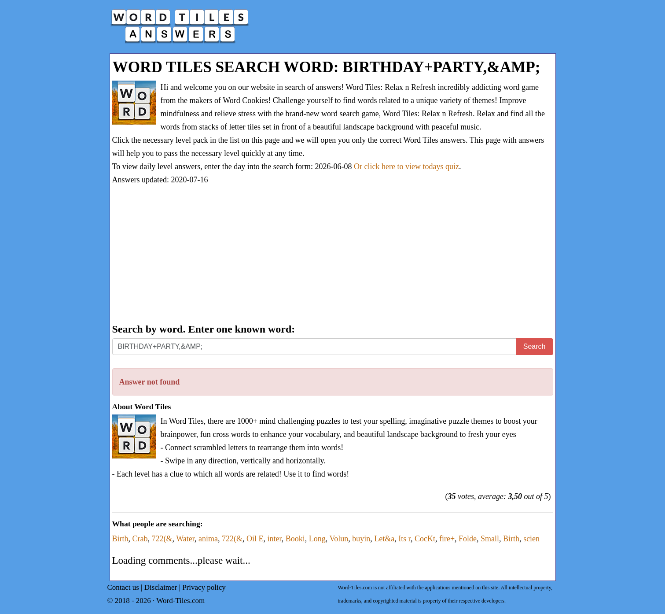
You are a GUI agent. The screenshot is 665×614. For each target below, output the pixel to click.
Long (317, 538)
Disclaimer (160, 587)
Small (490, 538)
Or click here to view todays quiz (406, 166)
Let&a (384, 538)
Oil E (255, 538)
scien (531, 538)
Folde (468, 538)
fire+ (447, 538)
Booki (295, 538)
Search (534, 346)
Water (185, 538)
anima (208, 538)
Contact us (123, 587)
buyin (361, 538)
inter (275, 538)
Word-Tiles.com (180, 600)
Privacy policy (204, 587)
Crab (140, 538)
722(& (162, 538)
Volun (338, 538)
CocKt (425, 538)
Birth (120, 538)
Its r (404, 538)
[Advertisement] (332, 255)
